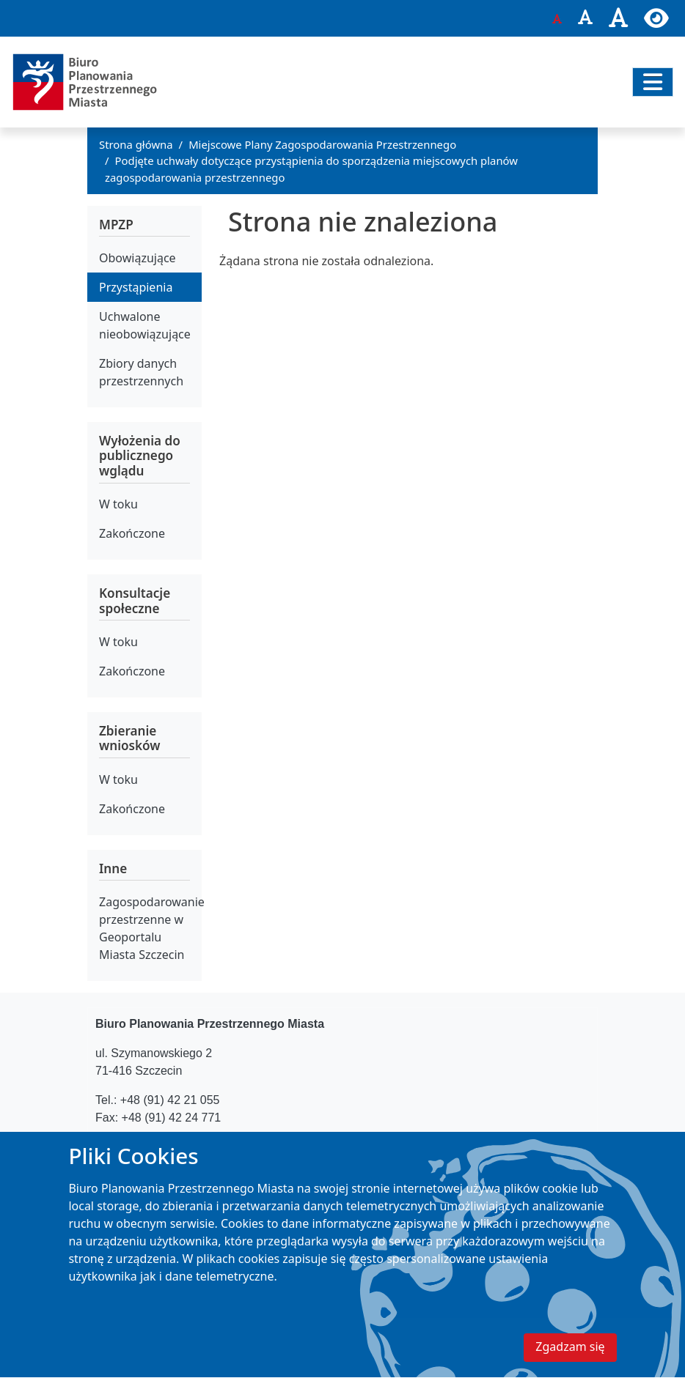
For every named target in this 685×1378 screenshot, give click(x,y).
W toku (118, 504)
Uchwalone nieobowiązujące (145, 325)
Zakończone (132, 533)
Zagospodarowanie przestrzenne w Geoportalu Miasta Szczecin (150, 928)
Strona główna (136, 144)
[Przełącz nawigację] (652, 82)
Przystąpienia (135, 287)
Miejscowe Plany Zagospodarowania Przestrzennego (322, 144)
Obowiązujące (137, 258)
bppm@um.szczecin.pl (194, 1147)
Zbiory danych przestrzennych (141, 372)
